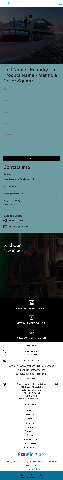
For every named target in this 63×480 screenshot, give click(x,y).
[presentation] (20, 147)
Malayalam (32, 477)
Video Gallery (30, 447)
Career (30, 435)
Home (30, 410)
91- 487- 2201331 (31, 360)
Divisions (30, 423)
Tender (30, 427)
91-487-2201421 (31, 355)
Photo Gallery (29, 443)
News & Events (30, 439)
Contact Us (30, 431)
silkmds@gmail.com (18, 227)
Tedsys (37, 469)
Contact (41, 477)
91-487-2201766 (17, 221)
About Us (30, 415)
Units (29, 419)
